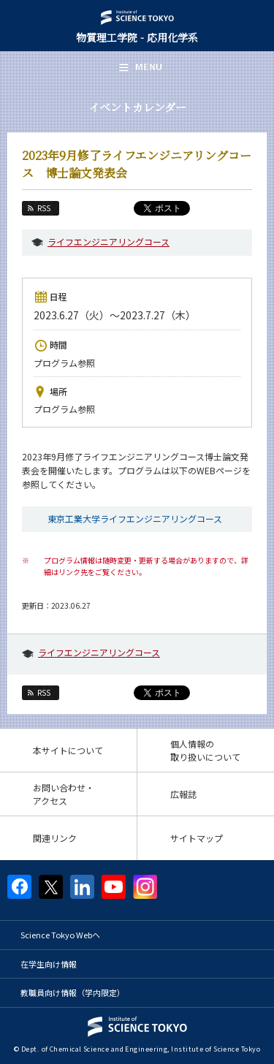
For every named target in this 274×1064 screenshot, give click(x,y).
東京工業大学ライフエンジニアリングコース (134, 518)
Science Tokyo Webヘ (60, 934)
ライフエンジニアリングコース (108, 241)
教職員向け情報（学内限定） (72, 992)
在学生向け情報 (48, 964)
